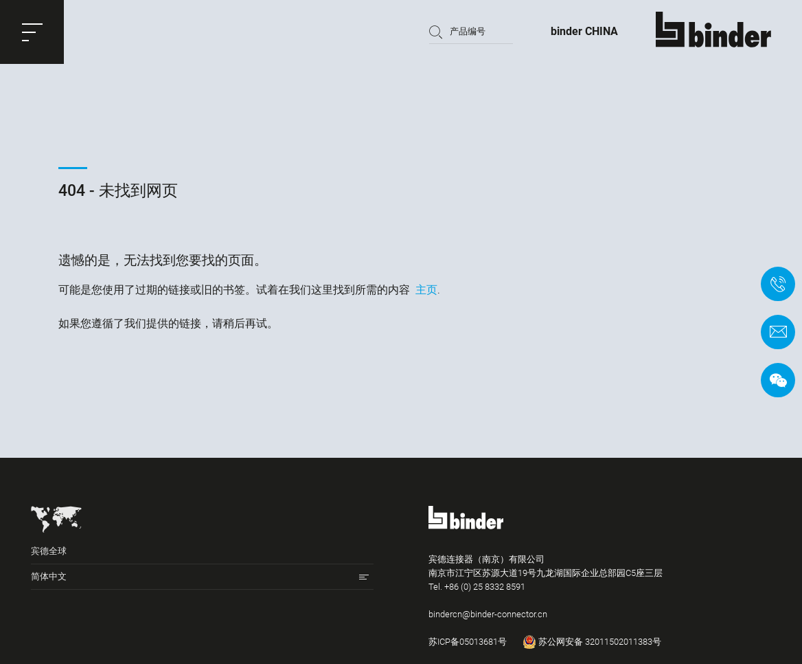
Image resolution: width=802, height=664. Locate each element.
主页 (426, 289)
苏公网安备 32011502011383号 (592, 642)
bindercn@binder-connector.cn (487, 614)
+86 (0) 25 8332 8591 (484, 587)
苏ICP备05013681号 (467, 642)
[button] (32, 32)
